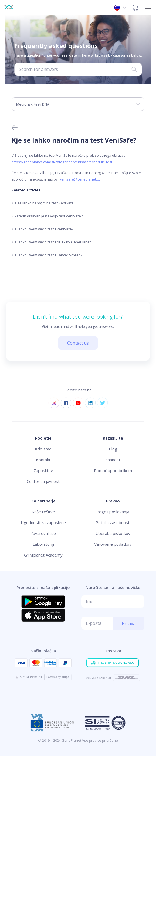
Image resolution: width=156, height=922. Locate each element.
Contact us (78, 343)
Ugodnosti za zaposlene (43, 522)
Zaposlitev (43, 470)
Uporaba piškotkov (113, 533)
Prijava (128, 623)
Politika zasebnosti (113, 522)
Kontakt (43, 459)
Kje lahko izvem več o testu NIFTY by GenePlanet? (52, 242)
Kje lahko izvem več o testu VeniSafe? (42, 229)
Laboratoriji (43, 544)
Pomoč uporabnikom (113, 470)
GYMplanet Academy (43, 555)
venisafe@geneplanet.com (81, 179)
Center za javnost (43, 481)
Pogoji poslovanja (112, 511)
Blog (113, 449)
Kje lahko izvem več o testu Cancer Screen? (47, 255)
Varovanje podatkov (112, 544)
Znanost (112, 459)
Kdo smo (43, 449)
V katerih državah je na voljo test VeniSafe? (47, 216)
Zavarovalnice (43, 533)
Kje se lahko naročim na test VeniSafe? (43, 203)
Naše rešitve (43, 511)
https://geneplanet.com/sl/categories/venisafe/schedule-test (62, 161)
